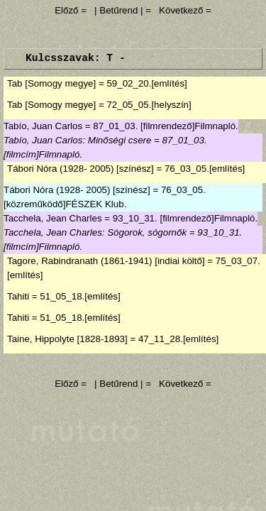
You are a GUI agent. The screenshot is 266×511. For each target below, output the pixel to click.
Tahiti (18, 296)
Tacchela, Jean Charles (53, 218)
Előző (68, 10)
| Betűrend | (118, 10)
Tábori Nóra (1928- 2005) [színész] (80, 168)
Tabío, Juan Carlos (43, 126)
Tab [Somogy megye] (51, 83)
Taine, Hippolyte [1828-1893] (67, 339)
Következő (181, 10)
